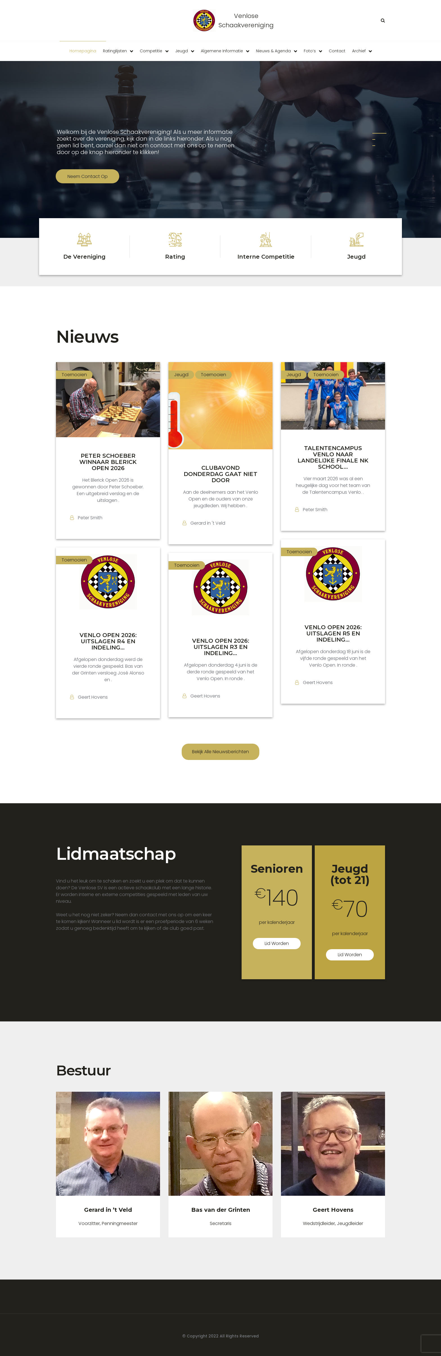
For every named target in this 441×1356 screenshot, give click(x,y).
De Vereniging (84, 256)
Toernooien (74, 374)
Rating (175, 256)
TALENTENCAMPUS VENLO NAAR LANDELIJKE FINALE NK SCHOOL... (333, 457)
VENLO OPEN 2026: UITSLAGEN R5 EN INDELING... (333, 633)
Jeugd (181, 51)
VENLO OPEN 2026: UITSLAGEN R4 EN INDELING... (108, 641)
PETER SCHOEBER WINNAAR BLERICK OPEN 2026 (108, 461)
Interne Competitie (265, 256)
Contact (337, 51)
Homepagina (82, 51)
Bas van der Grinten (220, 1209)
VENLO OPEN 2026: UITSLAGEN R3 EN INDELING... (220, 646)
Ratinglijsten (115, 51)
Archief (359, 51)
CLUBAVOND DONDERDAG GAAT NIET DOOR (220, 474)
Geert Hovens (333, 1209)
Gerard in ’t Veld (108, 1209)
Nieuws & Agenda (273, 51)
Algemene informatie (222, 51)
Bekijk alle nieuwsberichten (220, 751)
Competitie (151, 51)
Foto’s (310, 51)
